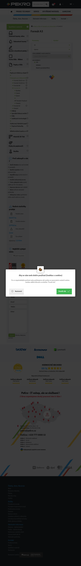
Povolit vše (64, 291)
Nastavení (16, 291)
